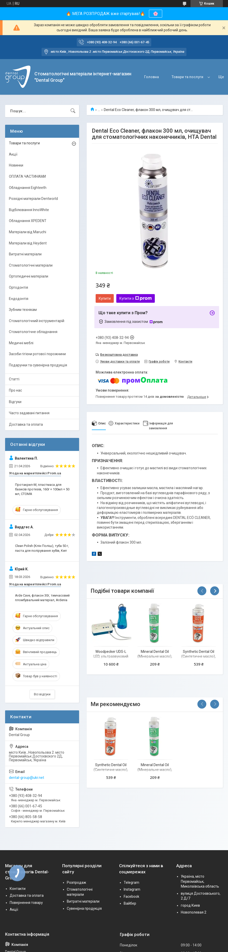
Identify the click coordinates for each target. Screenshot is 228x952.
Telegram (131, 882)
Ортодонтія (18, 287)
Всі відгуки (42, 694)
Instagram (132, 889)
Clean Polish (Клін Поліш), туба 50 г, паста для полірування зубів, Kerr (42, 548)
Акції (13, 154)
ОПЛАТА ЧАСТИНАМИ (27, 176)
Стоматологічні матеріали (31, 265)
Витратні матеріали (25, 254)
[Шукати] (73, 111)
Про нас (15, 390)
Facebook (131, 896)
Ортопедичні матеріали (28, 276)
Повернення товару (26, 903)
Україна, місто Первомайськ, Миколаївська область (200, 881)
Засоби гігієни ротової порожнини (37, 354)
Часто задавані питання (29, 413)
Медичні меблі (21, 343)
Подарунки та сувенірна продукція (38, 365)
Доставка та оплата (26, 424)
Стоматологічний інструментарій (36, 321)
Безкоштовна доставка (119, 354)
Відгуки (15, 402)
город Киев (190, 905)
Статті (14, 379)
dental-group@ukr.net (26, 778)
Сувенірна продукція (84, 908)
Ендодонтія (18, 299)
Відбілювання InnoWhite (29, 210)
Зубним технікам (23, 310)
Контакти (18, 889)
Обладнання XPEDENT (27, 221)
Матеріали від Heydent (28, 243)
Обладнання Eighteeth (27, 188)
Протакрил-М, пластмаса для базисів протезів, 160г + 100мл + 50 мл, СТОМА (42, 489)
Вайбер (130, 903)
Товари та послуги (187, 77)
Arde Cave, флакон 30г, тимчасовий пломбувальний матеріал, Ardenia (42, 598)
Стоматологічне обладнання (33, 332)
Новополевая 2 (193, 912)
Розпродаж (76, 882)
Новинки (16, 165)
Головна (151, 77)
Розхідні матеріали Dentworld (33, 199)
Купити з (135, 298)
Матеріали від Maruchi (27, 232)
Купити (105, 298)
